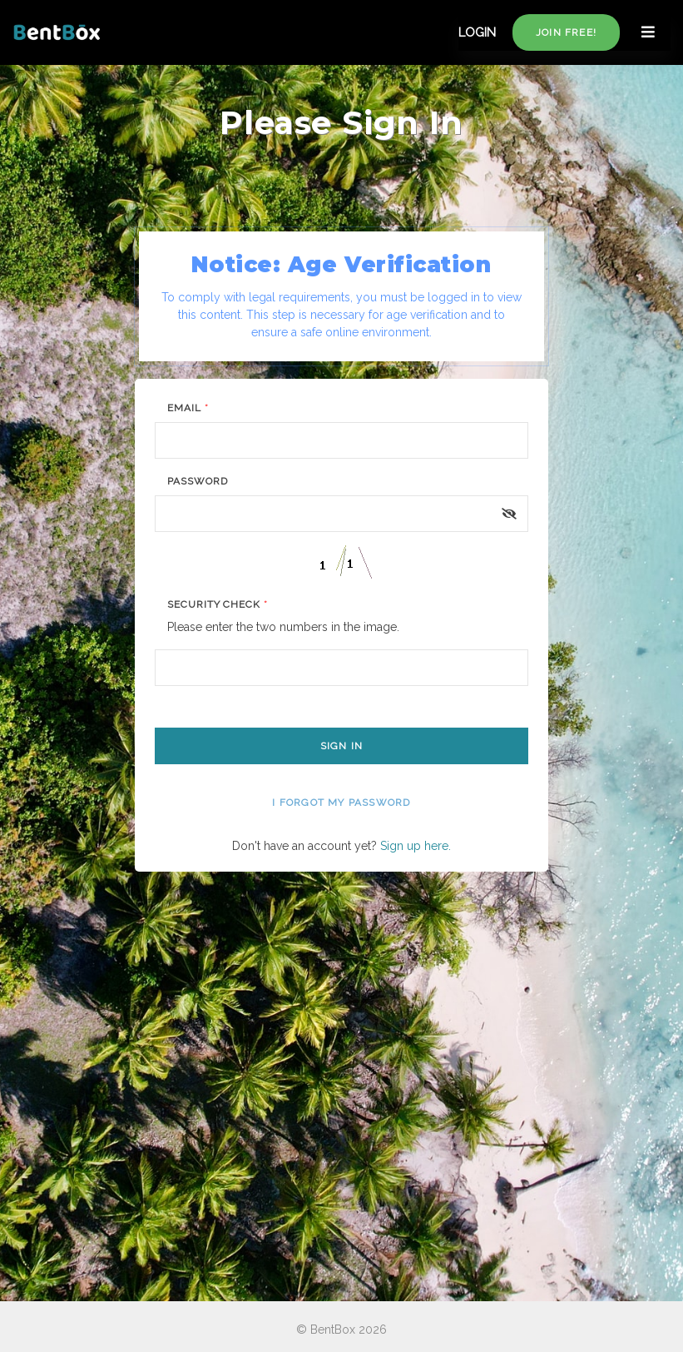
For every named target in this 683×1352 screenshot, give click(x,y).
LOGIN (477, 32)
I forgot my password (341, 802)
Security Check (217, 604)
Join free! (566, 32)
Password (197, 481)
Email (188, 408)
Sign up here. (415, 845)
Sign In (341, 746)
